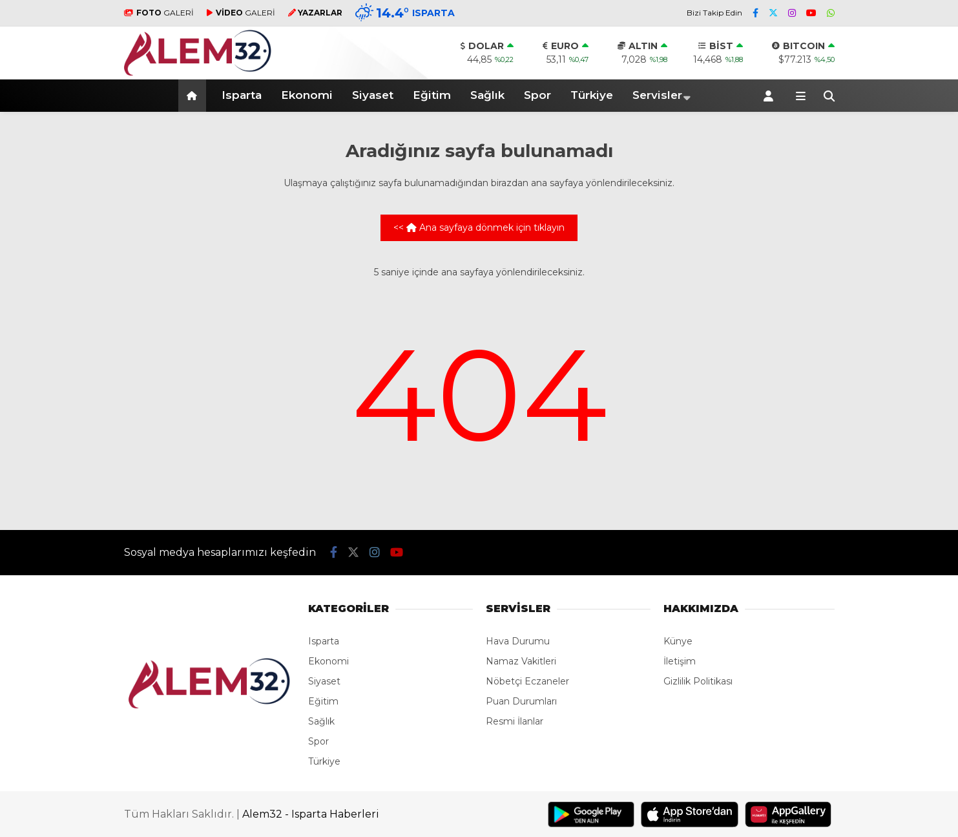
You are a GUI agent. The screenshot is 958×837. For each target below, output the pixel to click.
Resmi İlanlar (514, 721)
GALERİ (159, 12)
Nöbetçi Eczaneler (527, 681)
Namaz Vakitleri (521, 661)
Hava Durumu (518, 641)
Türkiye (591, 95)
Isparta (242, 95)
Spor (537, 95)
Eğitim (432, 95)
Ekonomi (307, 95)
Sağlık (487, 95)
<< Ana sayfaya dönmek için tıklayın (479, 227)
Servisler (657, 95)
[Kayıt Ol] (771, 95)
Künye (677, 641)
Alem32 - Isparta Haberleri (310, 814)
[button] (194, 95)
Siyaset (372, 95)
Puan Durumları (521, 701)
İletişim (679, 661)
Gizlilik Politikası (698, 681)
